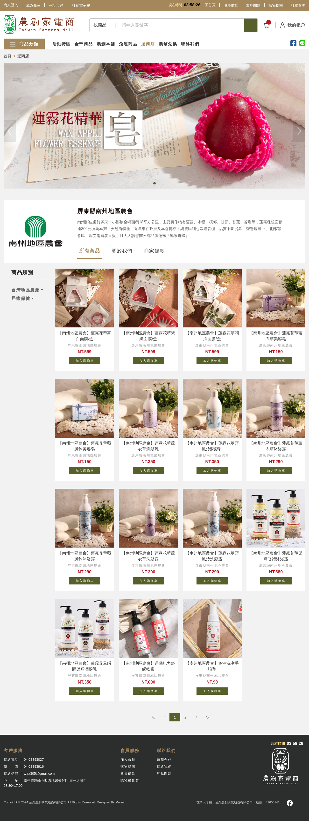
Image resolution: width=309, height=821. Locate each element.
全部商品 (84, 44)
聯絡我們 (190, 44)
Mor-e (119, 802)
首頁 (7, 56)
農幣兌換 (168, 44)
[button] (154, 183)
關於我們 (122, 250)
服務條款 (231, 5)
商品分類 (24, 44)
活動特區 (61, 44)
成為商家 (33, 5)
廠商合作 (164, 759)
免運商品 (128, 44)
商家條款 (154, 250)
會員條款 (127, 773)
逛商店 (148, 44)
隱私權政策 (129, 780)
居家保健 (20, 298)
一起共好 (56, 5)
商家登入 (11, 5)
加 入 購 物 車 (88, 359)
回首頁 (210, 5)
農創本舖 (106, 44)
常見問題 (253, 5)
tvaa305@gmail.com (39, 773)
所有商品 (89, 250)
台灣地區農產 (25, 290)
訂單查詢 (298, 5)
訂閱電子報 (81, 5)
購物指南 (275, 5)
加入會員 (127, 759)
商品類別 (22, 272)
